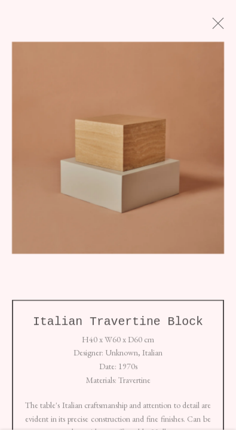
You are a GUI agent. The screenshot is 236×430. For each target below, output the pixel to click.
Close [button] (223, 27)
